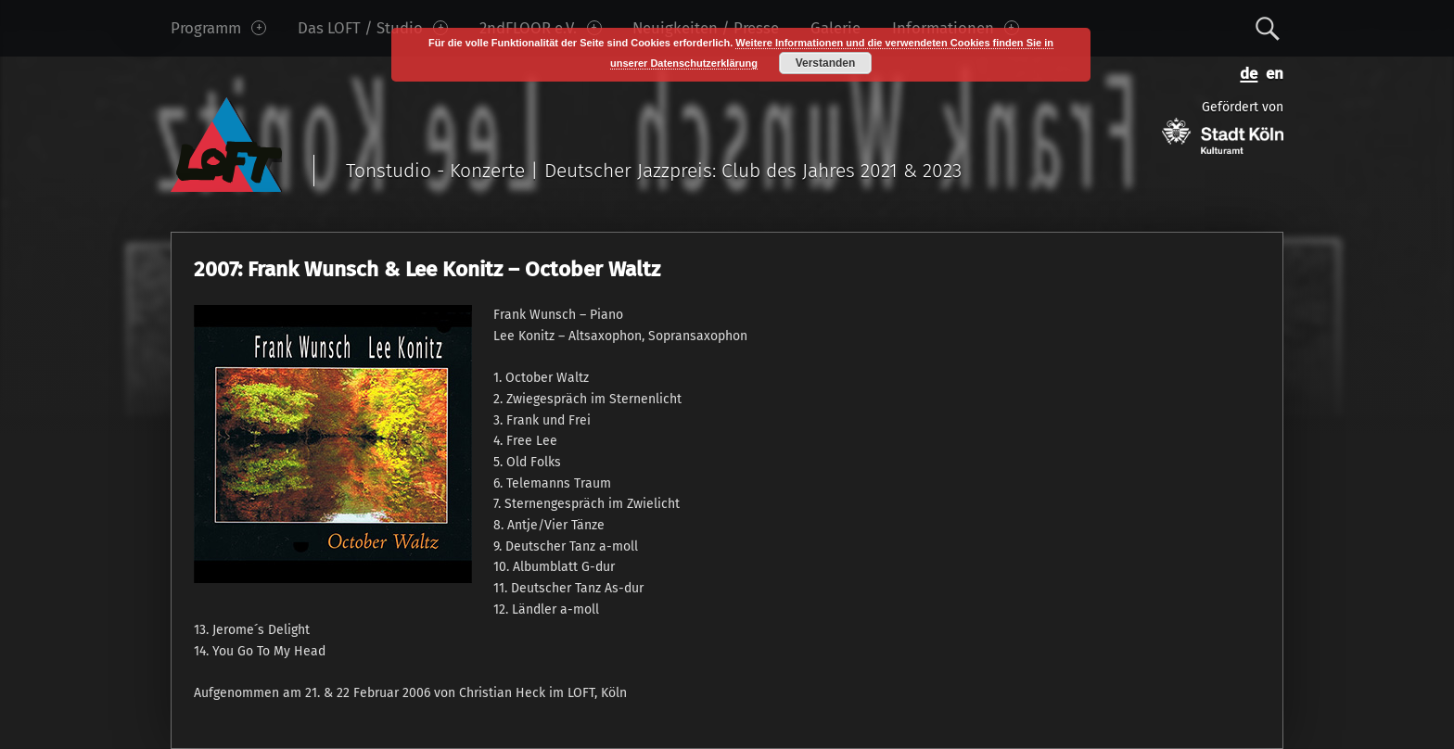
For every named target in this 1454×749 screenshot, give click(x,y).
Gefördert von (1222, 126)
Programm (218, 28)
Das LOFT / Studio (373, 28)
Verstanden (826, 63)
